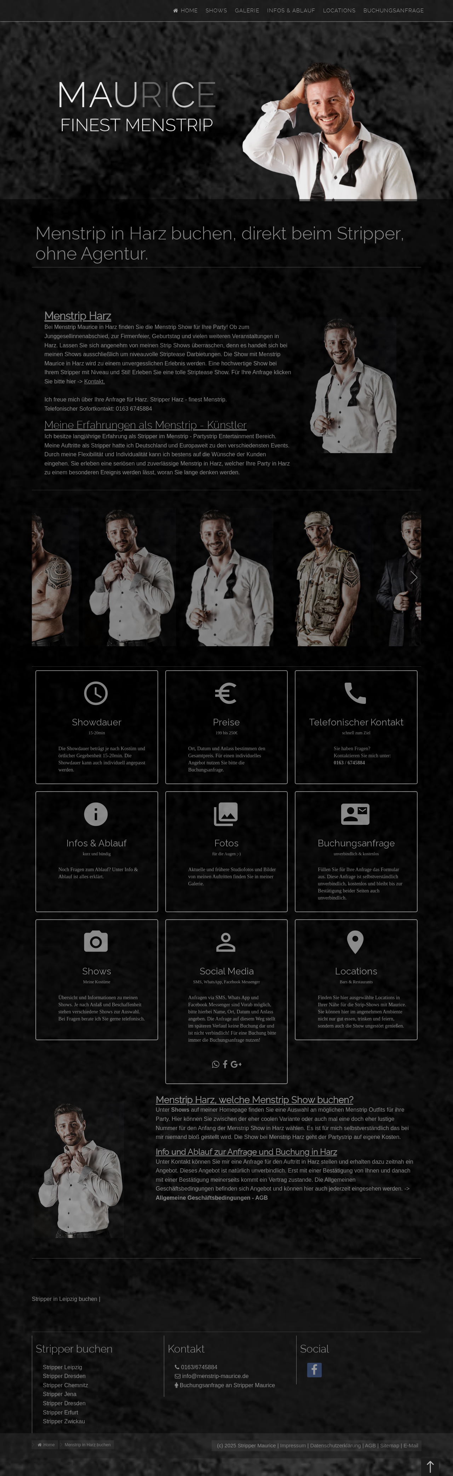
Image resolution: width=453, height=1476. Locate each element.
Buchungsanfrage (393, 10)
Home (185, 10)
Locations (339, 10)
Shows (216, 10)
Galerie (247, 10)
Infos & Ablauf (291, 10)
